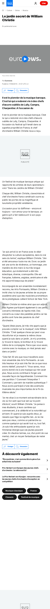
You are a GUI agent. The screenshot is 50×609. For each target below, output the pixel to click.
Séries (17, 10)
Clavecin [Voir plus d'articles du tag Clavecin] (9, 497)
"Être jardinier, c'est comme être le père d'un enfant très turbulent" (21, 460)
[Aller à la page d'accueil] (9, 3)
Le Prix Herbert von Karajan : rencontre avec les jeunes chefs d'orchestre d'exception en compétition (21, 479)
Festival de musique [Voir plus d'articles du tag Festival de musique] (30, 497)
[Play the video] (25, 59)
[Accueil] (3, 10)
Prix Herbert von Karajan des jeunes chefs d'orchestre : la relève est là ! (20, 469)
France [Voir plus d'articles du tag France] (33, 490)
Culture (9, 10)
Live (44, 3)
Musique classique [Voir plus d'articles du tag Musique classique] (14, 490)
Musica (25, 10)
